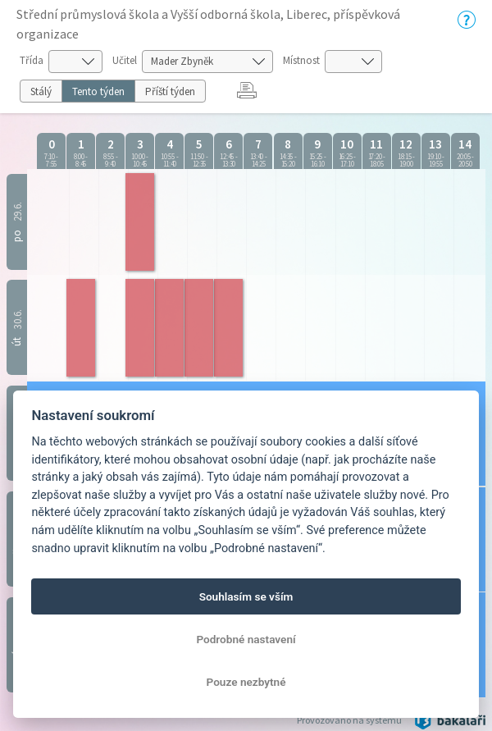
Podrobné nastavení (245, 639)
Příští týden (170, 91)
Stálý (41, 91)
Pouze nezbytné (246, 681)
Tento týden (98, 91)
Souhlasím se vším (246, 596)
